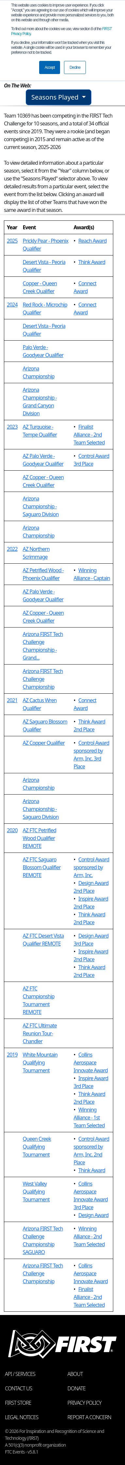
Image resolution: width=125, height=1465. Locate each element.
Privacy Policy (85, 1402)
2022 (12, 549)
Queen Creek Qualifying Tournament (37, 1146)
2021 (12, 700)
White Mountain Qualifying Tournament (40, 1062)
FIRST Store (18, 1402)
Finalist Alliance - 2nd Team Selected (89, 434)
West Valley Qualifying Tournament (36, 1191)
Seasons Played (55, 97)
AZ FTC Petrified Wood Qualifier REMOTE (39, 838)
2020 (12, 830)
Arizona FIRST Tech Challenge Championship (43, 678)
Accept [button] (50, 67)
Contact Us (18, 1388)
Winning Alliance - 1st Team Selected (89, 1117)
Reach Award (92, 240)
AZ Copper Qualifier (44, 742)
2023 (12, 426)
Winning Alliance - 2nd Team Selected (89, 1236)
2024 (12, 304)
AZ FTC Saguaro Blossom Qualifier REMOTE (42, 867)
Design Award (93, 1215)
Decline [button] (75, 67)
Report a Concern (89, 1417)
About (75, 1374)
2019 (12, 1054)
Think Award (91, 262)
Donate (77, 1388)
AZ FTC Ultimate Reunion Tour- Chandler (40, 1033)
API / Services (20, 1374)
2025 (12, 240)
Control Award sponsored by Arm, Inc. (91, 867)
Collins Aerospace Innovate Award (91, 1062)
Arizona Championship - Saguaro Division (41, 506)
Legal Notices (21, 1417)
